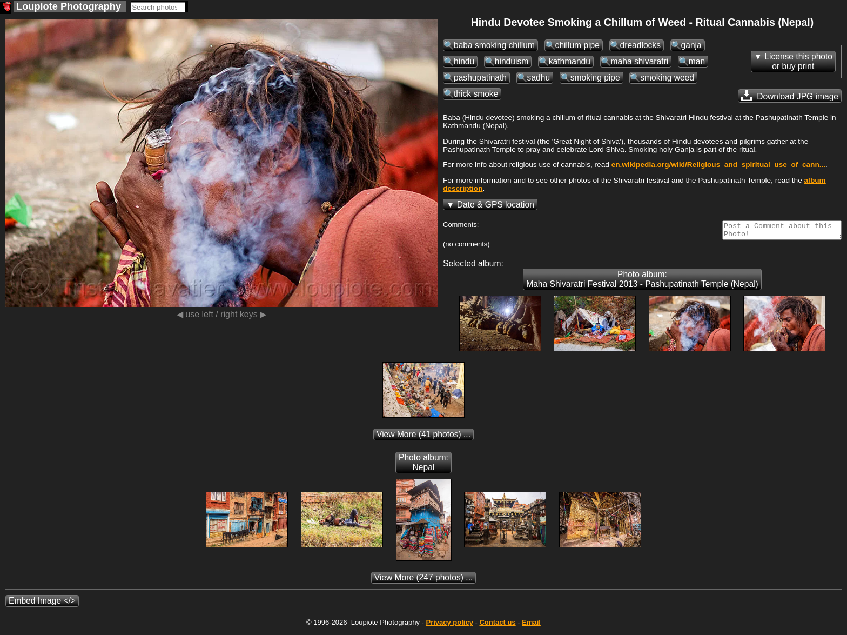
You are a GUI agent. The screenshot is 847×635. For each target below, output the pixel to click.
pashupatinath (480, 77)
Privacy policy (449, 625)
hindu (464, 61)
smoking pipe (595, 77)
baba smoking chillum (494, 45)
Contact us (497, 625)
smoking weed (667, 77)
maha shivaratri (640, 61)
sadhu (538, 77)
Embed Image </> (42, 604)
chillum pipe (577, 45)
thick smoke (476, 93)
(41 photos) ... (423, 437)
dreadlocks (640, 45)
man (697, 61)
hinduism (511, 61)
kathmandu (569, 61)
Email (531, 625)
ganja (691, 45)
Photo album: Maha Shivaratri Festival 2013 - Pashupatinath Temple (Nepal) (642, 282)
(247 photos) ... (423, 580)
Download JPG (789, 95)
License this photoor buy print (798, 61)
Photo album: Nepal (423, 465)
